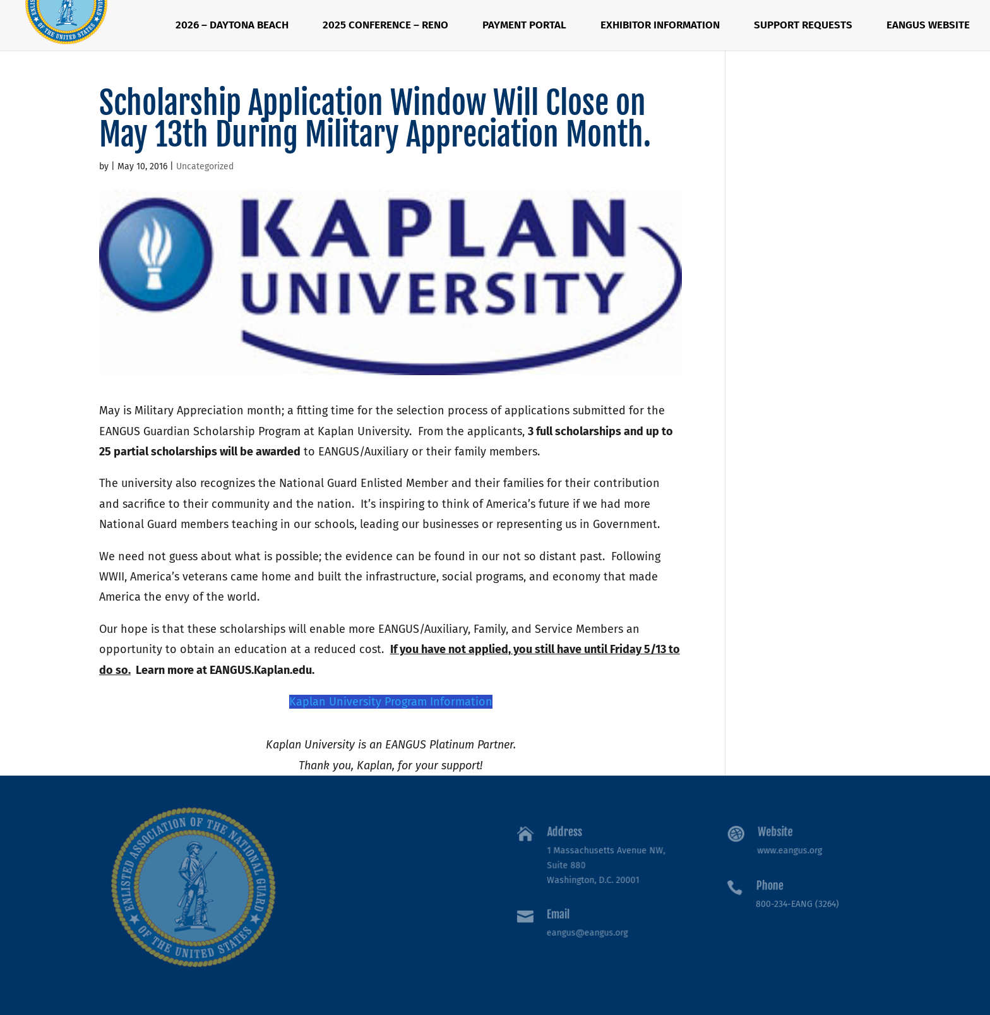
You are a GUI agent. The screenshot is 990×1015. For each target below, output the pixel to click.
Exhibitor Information (660, 26)
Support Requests (803, 26)
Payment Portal (524, 26)
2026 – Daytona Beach (232, 26)
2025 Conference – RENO (385, 26)
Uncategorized (205, 166)
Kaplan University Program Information (390, 702)
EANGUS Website (928, 26)
